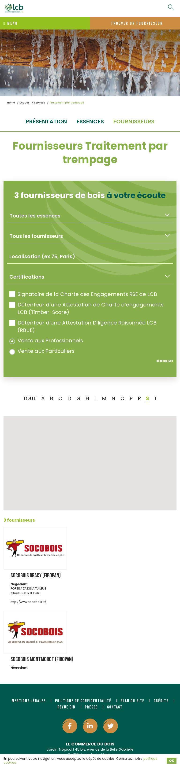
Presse (91, 707)
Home (11, 102)
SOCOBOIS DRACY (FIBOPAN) (36, 575)
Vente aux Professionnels (46, 340)
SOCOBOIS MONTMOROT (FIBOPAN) (42, 659)
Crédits (161, 700)
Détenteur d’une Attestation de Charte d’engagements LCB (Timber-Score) (86, 308)
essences (90, 121)
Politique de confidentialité (83, 700)
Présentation (46, 121)
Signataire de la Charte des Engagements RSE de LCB (83, 294)
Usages (24, 102)
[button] (88, 486)
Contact (115, 707)
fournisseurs (133, 121)
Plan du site (132, 700)
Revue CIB (66, 707)
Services (39, 102)
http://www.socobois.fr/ (28, 602)
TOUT (29, 398)
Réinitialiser (164, 361)
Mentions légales (29, 700)
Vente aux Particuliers (42, 351)
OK (171, 760)
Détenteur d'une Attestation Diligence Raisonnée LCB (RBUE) (83, 326)
